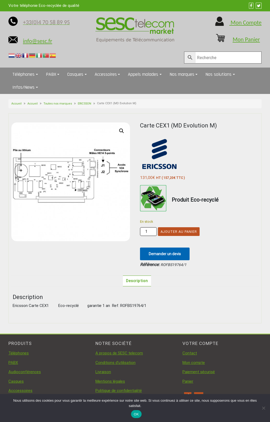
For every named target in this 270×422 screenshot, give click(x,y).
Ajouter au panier (179, 232)
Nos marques (182, 74)
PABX (51, 74)
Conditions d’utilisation (115, 362)
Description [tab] (137, 281)
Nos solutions (218, 74)
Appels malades (143, 74)
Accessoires (106, 74)
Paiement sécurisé (198, 371)
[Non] (263, 408)
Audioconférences (24, 371)
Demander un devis (165, 254)
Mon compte (193, 362)
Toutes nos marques (58, 103)
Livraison (103, 371)
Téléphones (23, 74)
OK (136, 414)
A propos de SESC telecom (119, 353)
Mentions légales (110, 381)
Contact (189, 353)
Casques (75, 74)
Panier (187, 381)
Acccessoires (20, 390)
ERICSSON (84, 103)
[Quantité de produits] (148, 231)
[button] (121, 131)
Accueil (16, 103)
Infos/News (23, 87)
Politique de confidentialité (118, 390)
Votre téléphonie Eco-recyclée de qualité (43, 5)
